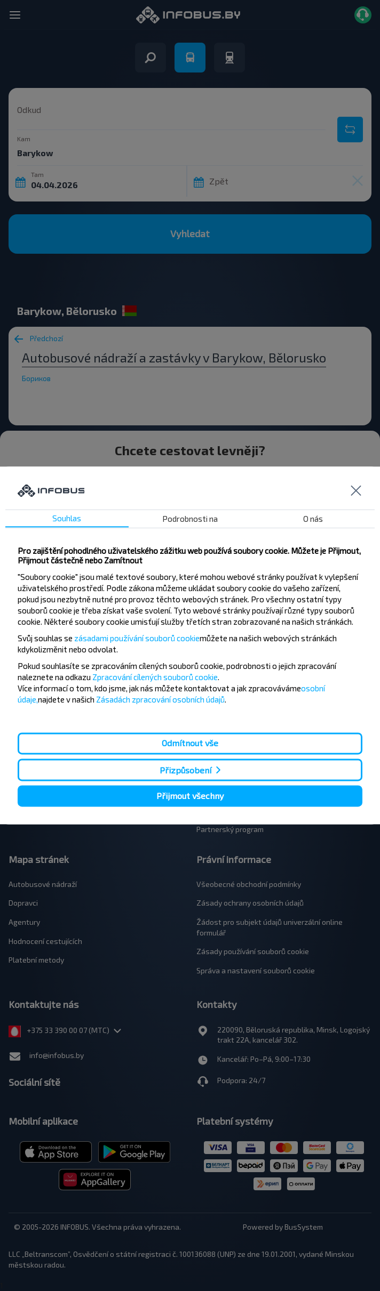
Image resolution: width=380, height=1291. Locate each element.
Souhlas (66, 518)
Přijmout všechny (190, 795)
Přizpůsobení (185, 770)
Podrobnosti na (190, 519)
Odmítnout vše (190, 743)
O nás (313, 519)
